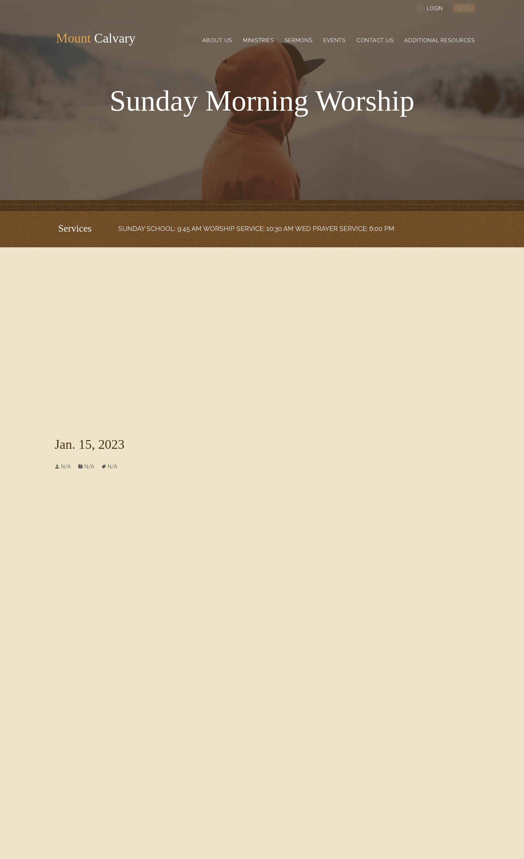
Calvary (96, 39)
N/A (89, 467)
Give (464, 8)
